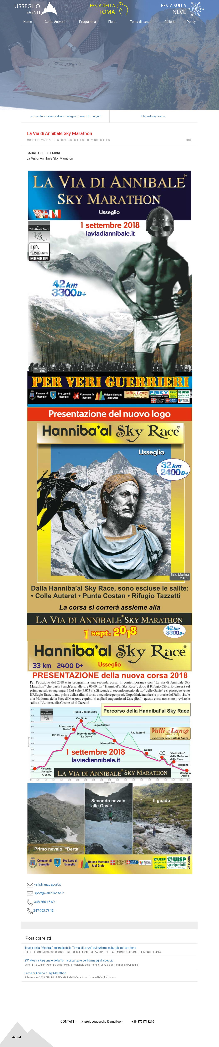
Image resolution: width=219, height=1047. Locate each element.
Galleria (170, 22)
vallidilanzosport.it (44, 884)
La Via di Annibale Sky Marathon (59, 133)
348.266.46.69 (41, 902)
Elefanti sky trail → (153, 116)
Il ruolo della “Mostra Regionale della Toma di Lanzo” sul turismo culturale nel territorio (80, 947)
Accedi (16, 1037)
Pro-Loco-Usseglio (72, 140)
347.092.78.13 (40, 911)
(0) (189, 140)
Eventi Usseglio (100, 140)
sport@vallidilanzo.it (45, 893)
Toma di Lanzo (140, 22)
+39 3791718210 (142, 1021)
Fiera (113, 22)
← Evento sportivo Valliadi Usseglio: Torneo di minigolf (65, 116)
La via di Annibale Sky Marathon (45, 973)
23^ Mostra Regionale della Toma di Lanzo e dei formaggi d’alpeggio (69, 960)
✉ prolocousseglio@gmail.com (102, 1021)
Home (27, 22)
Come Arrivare (55, 22)
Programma (87, 22)
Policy (191, 22)
